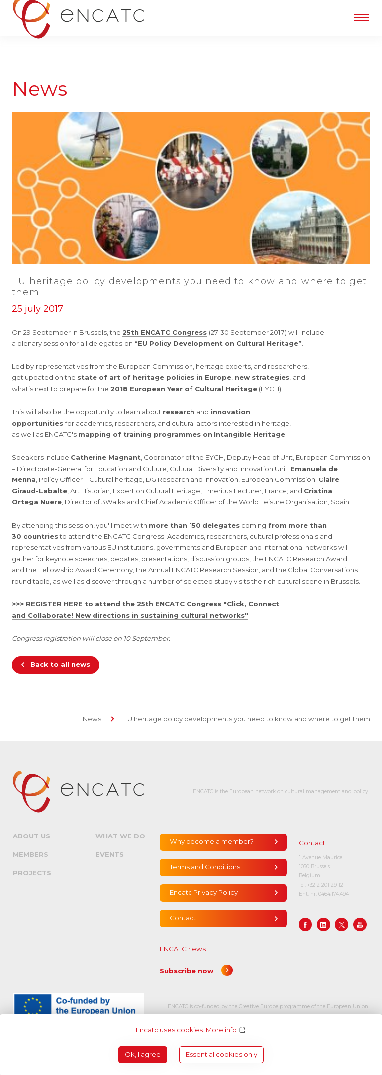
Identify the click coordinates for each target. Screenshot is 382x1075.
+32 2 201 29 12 (325, 885)
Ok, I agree (143, 1054)
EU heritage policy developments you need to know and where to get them (246, 719)
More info (221, 1030)
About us (31, 836)
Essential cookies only (221, 1054)
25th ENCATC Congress (164, 332)
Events (110, 854)
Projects (32, 873)
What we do (120, 836)
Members (30, 854)
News (92, 719)
